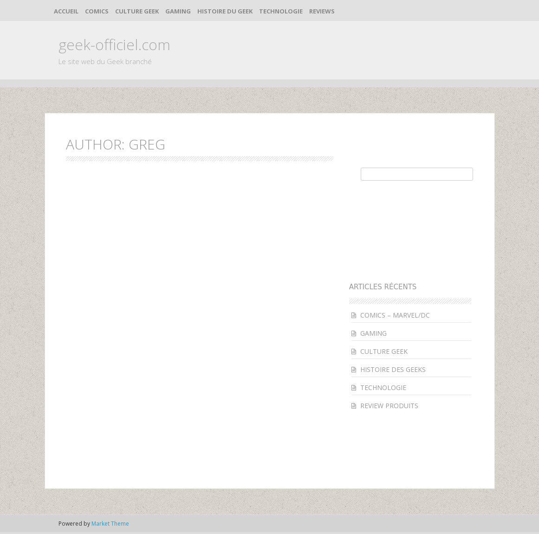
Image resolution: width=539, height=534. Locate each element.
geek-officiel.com (114, 44)
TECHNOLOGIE (281, 11)
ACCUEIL (66, 11)
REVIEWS (322, 11)
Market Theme (110, 523)
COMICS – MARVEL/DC (395, 315)
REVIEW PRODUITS (389, 405)
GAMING (178, 11)
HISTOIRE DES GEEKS (393, 369)
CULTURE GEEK (137, 11)
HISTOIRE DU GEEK (225, 11)
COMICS (97, 11)
